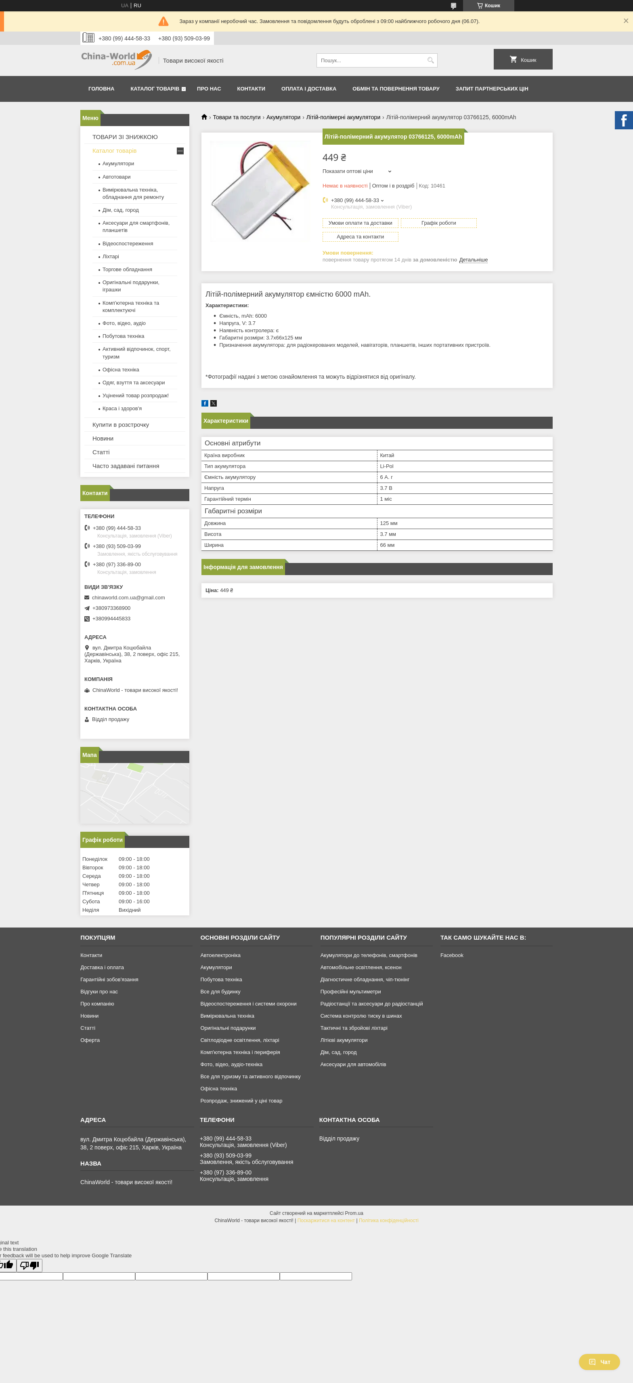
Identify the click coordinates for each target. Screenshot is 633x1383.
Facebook (451, 955)
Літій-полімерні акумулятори (343, 117)
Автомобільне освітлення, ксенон (361, 967)
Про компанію (97, 1004)
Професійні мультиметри (351, 992)
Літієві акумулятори (344, 1040)
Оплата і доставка (308, 89)
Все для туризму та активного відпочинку (250, 1076)
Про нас (209, 89)
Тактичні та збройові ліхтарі (354, 1028)
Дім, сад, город (121, 210)
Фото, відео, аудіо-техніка (231, 1064)
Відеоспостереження (128, 243)
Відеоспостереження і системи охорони (248, 1004)
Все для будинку (220, 992)
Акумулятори (283, 117)
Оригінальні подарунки (228, 1028)
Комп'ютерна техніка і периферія (240, 1052)
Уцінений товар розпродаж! (136, 395)
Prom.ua (354, 1213)
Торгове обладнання (127, 269)
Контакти (251, 89)
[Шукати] (430, 60)
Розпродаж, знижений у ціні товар (241, 1101)
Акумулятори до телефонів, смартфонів (369, 955)
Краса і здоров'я (122, 408)
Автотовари (117, 177)
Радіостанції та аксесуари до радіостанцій (372, 1004)
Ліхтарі (111, 256)
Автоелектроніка (220, 955)
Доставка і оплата (102, 967)
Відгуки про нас (99, 992)
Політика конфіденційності (389, 1220)
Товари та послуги (236, 117)
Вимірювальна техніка (227, 1016)
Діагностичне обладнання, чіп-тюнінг (365, 979)
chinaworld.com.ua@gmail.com (128, 598)
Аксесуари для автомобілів (353, 1064)
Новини (102, 438)
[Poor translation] (29, 1265)
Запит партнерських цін (492, 89)
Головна (101, 89)
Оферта (90, 1040)
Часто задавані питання (125, 465)
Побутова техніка (123, 336)
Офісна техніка (121, 370)
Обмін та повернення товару (395, 89)
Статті (101, 452)
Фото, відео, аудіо (124, 323)
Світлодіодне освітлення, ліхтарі (239, 1040)
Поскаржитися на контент (326, 1220)
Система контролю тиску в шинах (361, 1016)
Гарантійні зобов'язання (109, 979)
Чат (599, 1362)
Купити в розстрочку (120, 424)
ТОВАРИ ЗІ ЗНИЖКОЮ (125, 136)
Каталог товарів (154, 89)
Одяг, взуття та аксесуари (134, 382)
